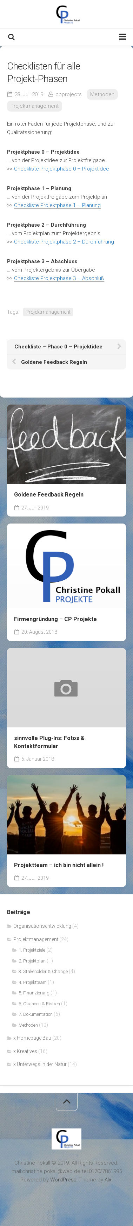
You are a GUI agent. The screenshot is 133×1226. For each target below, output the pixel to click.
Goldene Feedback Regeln (49, 494)
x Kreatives (25, 1051)
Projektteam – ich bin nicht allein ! (59, 865)
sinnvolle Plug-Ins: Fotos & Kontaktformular (49, 742)
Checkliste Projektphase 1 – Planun (56, 205)
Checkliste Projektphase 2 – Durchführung (64, 242)
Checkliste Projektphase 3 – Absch (55, 278)
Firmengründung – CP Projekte (55, 619)
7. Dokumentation (36, 1014)
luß (100, 278)
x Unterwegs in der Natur (40, 1064)
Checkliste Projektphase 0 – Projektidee (61, 169)
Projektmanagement (35, 106)
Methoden (102, 94)
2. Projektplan (32, 961)
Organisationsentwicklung (42, 926)
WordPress (63, 1180)
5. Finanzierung (34, 992)
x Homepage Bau (32, 1038)
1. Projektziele (32, 950)
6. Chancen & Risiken (39, 1003)
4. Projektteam (33, 982)
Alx (108, 1180)
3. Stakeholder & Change (43, 971)
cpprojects (68, 94)
